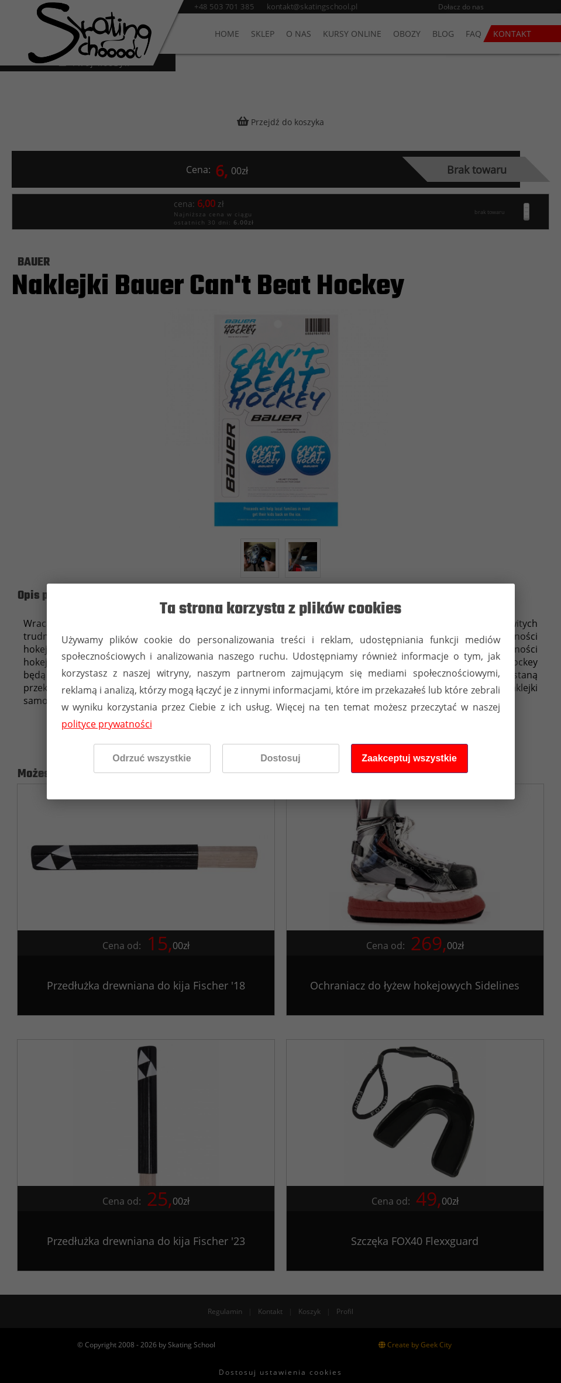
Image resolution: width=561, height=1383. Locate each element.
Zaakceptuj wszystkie (409, 758)
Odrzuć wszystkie (151, 758)
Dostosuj (280, 758)
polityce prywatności (106, 724)
